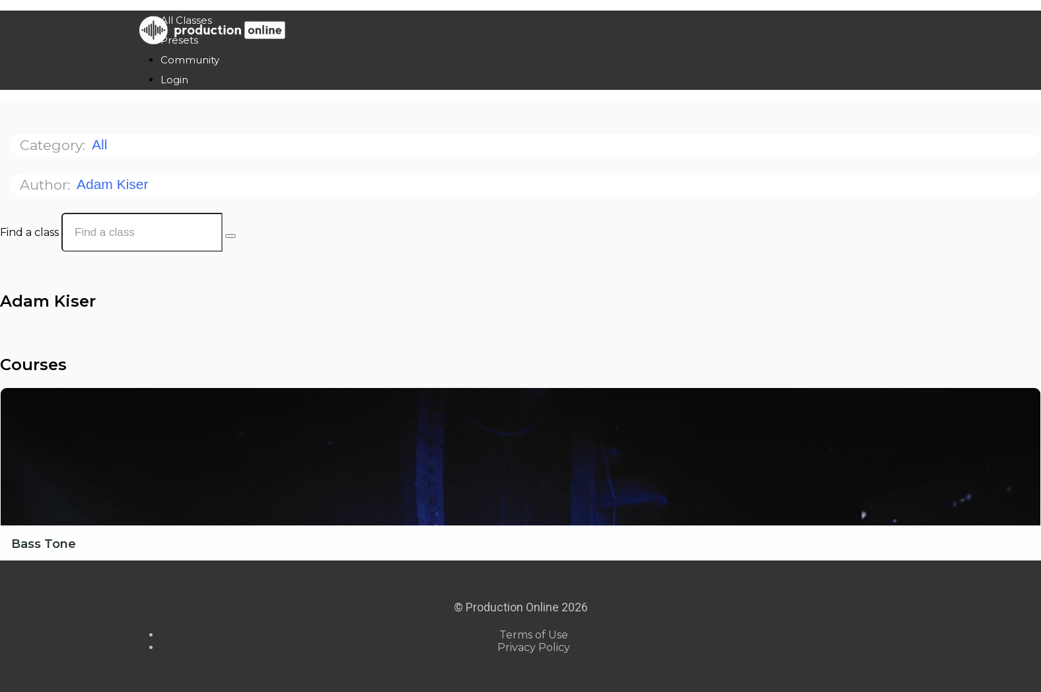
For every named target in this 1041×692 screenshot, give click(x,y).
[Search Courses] (230, 236)
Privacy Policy (533, 647)
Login (174, 79)
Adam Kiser (114, 184)
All (101, 144)
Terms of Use (533, 635)
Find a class (29, 232)
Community (190, 60)
